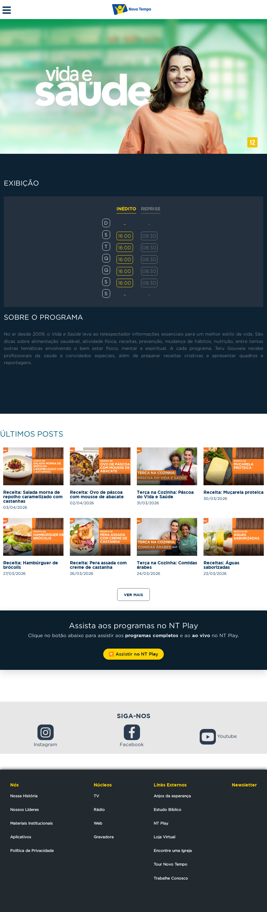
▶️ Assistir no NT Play (133, 654)
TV (96, 796)
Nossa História (23, 796)
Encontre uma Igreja (173, 850)
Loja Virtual (164, 837)
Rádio (99, 809)
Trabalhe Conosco (171, 878)
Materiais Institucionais (31, 823)
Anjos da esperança (172, 796)
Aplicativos (20, 837)
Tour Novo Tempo (170, 864)
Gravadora (104, 837)
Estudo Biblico (167, 809)
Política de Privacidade (32, 850)
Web (98, 823)
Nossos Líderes (24, 809)
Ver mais (133, 594)
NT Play (161, 823)
